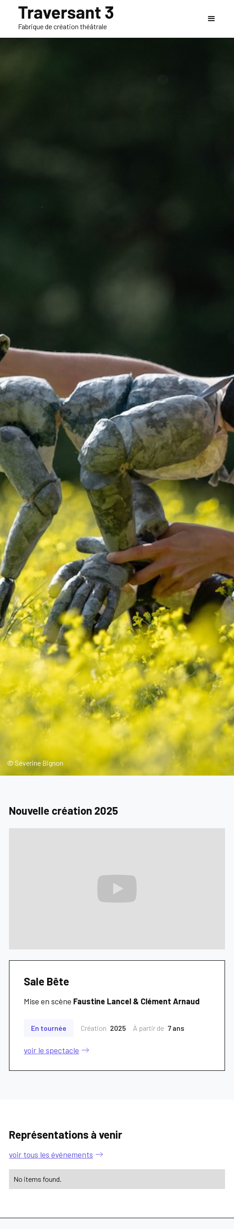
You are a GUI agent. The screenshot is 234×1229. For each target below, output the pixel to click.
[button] (211, 18)
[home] (66, 19)
